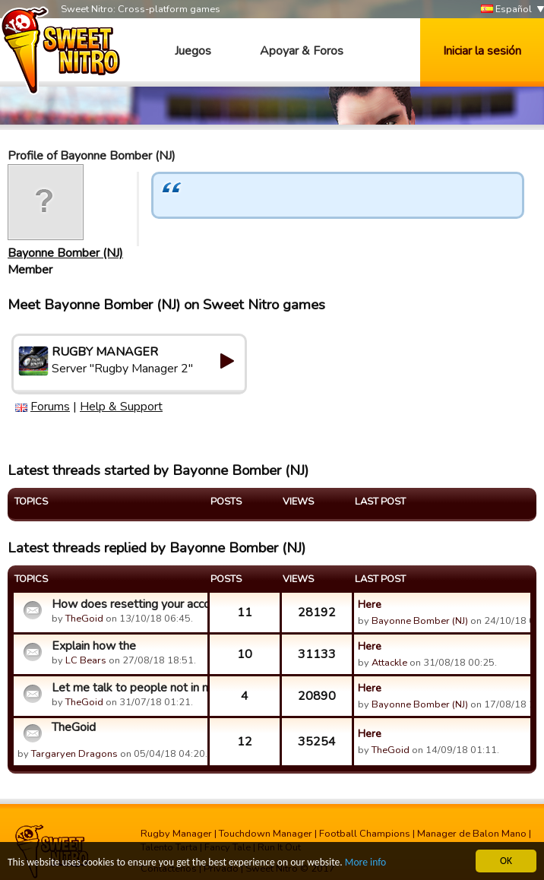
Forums (50, 406)
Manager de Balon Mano (472, 833)
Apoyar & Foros (301, 51)
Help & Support (121, 406)
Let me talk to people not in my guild (128, 687)
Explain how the (94, 646)
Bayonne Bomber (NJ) (65, 253)
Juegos (193, 51)
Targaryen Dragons (74, 754)
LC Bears (85, 660)
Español (506, 9)
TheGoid (84, 618)
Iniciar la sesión (482, 51)
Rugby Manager (176, 833)
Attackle (389, 662)
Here (369, 604)
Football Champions (364, 833)
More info (365, 862)
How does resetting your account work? (128, 604)
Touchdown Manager (265, 833)
